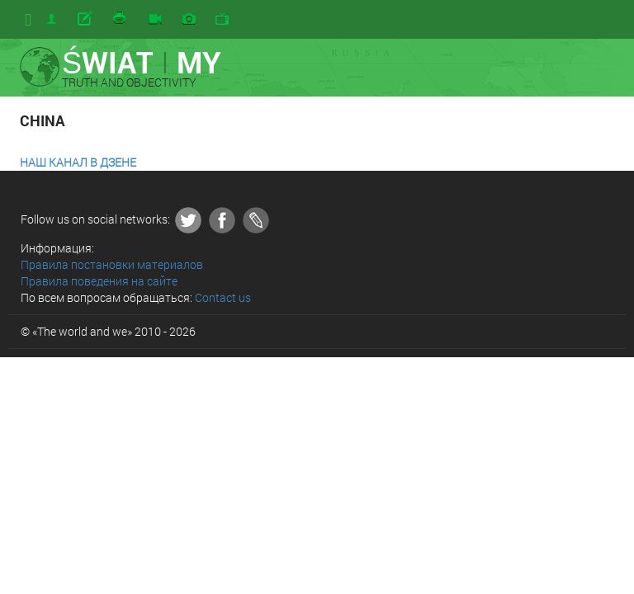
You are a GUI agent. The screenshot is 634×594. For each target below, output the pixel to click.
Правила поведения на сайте (99, 281)
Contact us (223, 297)
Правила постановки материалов (112, 264)
